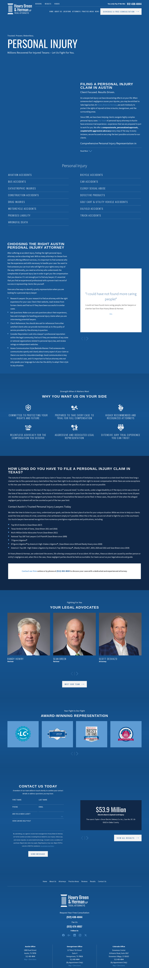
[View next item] (77, 753)
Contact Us (102, 881)
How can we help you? (18, 821)
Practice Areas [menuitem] (88, 11)
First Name (13, 800)
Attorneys (62, 881)
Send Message (35, 854)
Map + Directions (30, 959)
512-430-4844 (134, 4)
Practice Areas (73, 881)
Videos (57, 4)
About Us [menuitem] (58, 11)
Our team (102, 120)
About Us (52, 881)
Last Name (39, 800)
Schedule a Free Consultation (121, 11)
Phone (12, 807)
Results (48, 4)
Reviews (38, 4)
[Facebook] (63, 935)
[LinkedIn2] (74, 935)
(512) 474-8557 (74, 926)
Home (45, 881)
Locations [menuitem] (67, 11)
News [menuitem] (97, 11)
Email (37, 807)
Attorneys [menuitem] (76, 11)
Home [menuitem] (51, 11)
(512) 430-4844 (74, 917)
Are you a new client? (18, 814)
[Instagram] (80, 935)
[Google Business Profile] (69, 935)
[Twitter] (85, 935)
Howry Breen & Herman (107, 105)
